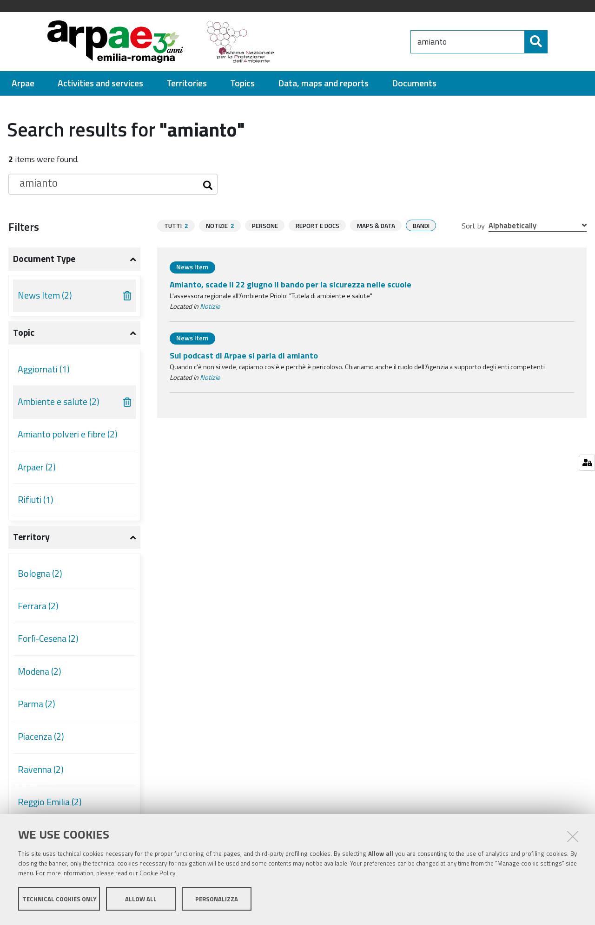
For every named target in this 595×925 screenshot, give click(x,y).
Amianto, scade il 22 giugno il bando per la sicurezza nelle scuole (290, 284)
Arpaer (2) (37, 467)
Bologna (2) (40, 573)
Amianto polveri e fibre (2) (68, 434)
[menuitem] (23, 83)
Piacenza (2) (41, 736)
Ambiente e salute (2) (58, 402)
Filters (23, 226)
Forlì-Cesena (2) (48, 638)
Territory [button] (31, 537)
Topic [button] (23, 332)
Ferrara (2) (38, 606)
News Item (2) (45, 295)
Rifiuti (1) (35, 500)
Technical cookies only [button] (59, 900)
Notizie (210, 306)
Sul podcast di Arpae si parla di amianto (244, 355)
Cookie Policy (157, 875)
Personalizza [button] (216, 900)
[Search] (555, 41)
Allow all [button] (141, 900)
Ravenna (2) (41, 769)
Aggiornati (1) (44, 369)
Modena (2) (39, 671)
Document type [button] (44, 259)
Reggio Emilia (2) (50, 802)
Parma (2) (36, 704)
